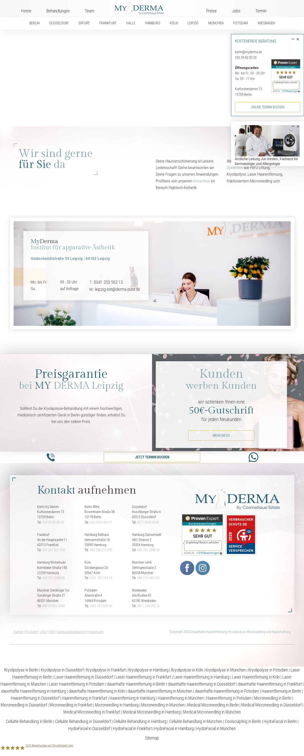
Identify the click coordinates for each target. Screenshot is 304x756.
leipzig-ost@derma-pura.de (117, 289)
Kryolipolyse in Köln (187, 669)
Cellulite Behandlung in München (195, 721)
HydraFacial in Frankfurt (132, 728)
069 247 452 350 (53, 550)
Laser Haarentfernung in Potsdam (76, 684)
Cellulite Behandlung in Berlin (29, 721)
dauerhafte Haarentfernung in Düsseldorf (201, 684)
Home (26, 10)
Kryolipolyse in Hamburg (148, 669)
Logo (150, 7)
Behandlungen (58, 10)
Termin (261, 10)
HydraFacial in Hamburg (174, 728)
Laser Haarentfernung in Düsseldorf (83, 676)
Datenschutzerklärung (71, 632)
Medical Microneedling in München (212, 711)
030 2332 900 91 (101, 522)
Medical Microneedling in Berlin (213, 704)
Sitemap (152, 737)
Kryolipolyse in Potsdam (268, 669)
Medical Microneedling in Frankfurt (91, 711)
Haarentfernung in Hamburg (132, 698)
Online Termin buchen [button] (267, 107)
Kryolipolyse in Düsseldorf (62, 669)
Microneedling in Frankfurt (71, 704)
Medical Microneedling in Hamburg (152, 711)
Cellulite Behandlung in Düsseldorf (83, 721)
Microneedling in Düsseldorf (24, 704)
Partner (18, 632)
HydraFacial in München (216, 728)
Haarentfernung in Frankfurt (84, 698)
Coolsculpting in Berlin (243, 721)
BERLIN (34, 23)
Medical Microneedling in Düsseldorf (271, 704)
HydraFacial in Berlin (280, 721)
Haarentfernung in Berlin (281, 691)
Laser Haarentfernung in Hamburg (201, 676)
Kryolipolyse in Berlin (21, 669)
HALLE (130, 23)
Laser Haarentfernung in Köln (256, 676)
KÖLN (174, 23)
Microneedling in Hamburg (117, 704)
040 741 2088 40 (148, 550)
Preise (211, 10)
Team (89, 10)
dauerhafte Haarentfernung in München (160, 691)
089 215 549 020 (148, 578)
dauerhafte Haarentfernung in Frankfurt (270, 684)
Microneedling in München (163, 704)
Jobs (236, 10)
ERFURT (84, 23)
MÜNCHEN (216, 23)
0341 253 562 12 (108, 282)
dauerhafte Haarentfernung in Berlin (136, 684)
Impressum (96, 632)
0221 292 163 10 (101, 578)
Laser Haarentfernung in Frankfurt (143, 676)
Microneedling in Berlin (272, 698)
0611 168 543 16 (148, 606)
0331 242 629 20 (101, 606)
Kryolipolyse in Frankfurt (106, 669)
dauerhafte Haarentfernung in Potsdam (227, 691)
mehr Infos (221, 436)
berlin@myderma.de (248, 52)
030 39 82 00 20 (246, 58)
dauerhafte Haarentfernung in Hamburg (33, 691)
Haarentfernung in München (181, 698)
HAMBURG (152, 23)
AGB (52, 632)
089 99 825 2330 (53, 606)
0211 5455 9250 (148, 522)
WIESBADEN (266, 23)
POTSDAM (240, 23)
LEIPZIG (193, 23)
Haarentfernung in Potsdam (229, 698)
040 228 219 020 (101, 550)
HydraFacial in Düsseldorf (89, 728)
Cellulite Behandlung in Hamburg (139, 721)
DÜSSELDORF (59, 23)
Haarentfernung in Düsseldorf (35, 698)
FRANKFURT (107, 23)
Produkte (32, 632)
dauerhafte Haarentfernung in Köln (97, 691)
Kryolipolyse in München (226, 669)
